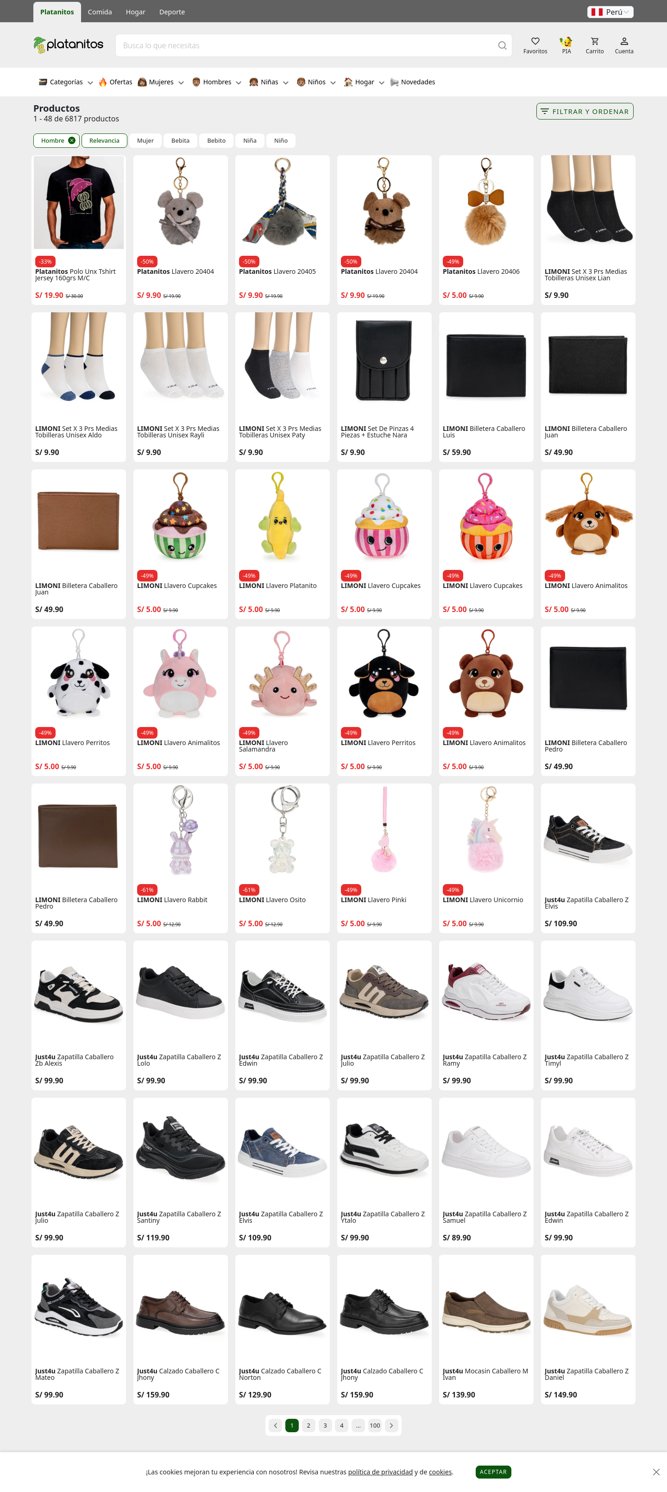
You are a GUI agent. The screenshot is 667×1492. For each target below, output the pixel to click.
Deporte (172, 11)
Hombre (52, 140)
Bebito (216, 141)
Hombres (217, 83)
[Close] (656, 1472)
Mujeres (161, 83)
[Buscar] (502, 45)
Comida (100, 11)
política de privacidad (380, 1471)
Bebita (180, 141)
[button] (610, 12)
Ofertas (115, 83)
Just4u (555, 900)
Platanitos (57, 11)
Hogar (135, 11)
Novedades (412, 83)
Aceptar (493, 1472)
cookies (440, 1471)
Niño (281, 141)
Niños (316, 83)
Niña (250, 141)
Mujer (145, 141)
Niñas (268, 83)
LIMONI (557, 271)
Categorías (65, 83)
